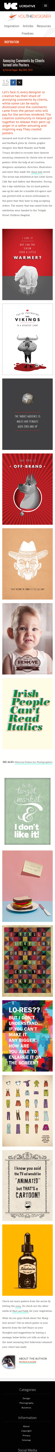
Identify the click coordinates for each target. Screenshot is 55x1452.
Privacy (26, 1435)
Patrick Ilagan (11, 70)
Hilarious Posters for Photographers (33, 762)
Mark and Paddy (20, 1311)
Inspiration (11, 26)
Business (26, 1407)
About (26, 1426)
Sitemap (26, 1440)
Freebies (27, 33)
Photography (26, 1403)
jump (18, 1306)
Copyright (26, 1430)
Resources (44, 26)
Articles (28, 26)
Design (26, 1398)
